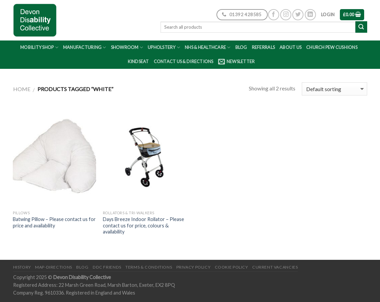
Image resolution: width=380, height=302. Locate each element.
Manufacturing (84, 47)
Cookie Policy (231, 267)
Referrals (263, 47)
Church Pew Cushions (331, 47)
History (22, 267)
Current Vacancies (275, 267)
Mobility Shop (39, 47)
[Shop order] (334, 88)
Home (21, 89)
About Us (290, 47)
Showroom (127, 47)
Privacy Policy (193, 267)
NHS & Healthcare (208, 47)
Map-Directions (53, 267)
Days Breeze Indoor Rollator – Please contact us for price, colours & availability (143, 225)
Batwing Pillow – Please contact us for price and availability (54, 222)
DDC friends (107, 267)
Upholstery (164, 47)
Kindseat (138, 61)
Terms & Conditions (148, 267)
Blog (241, 47)
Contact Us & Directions (183, 61)
